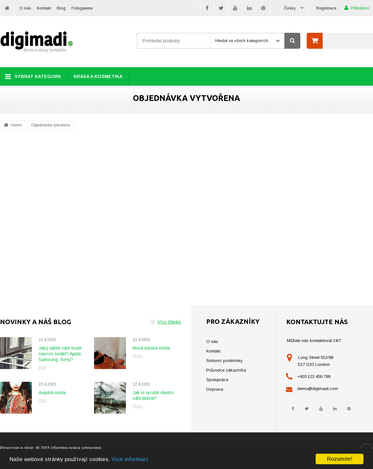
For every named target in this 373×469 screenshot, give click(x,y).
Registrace (326, 8)
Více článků (165, 321)
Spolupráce (217, 379)
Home (16, 125)
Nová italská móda (151, 348)
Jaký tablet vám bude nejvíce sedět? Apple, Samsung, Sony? (60, 353)
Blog (61, 8)
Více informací (130, 459)
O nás (25, 8)
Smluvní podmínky (224, 360)
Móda (138, 356)
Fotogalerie (82, 8)
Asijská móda (52, 392)
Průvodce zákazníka (226, 370)
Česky (294, 8)
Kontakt (44, 8)
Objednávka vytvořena (50, 125)
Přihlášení (357, 8)
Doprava (214, 389)
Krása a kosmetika (98, 76)
